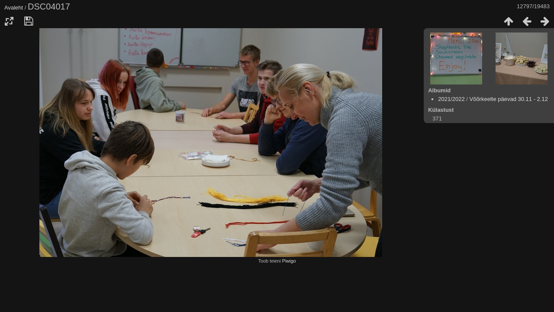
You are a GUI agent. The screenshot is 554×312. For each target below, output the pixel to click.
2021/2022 (451, 99)
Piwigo (289, 260)
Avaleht (13, 7)
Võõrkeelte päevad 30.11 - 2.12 (508, 99)
